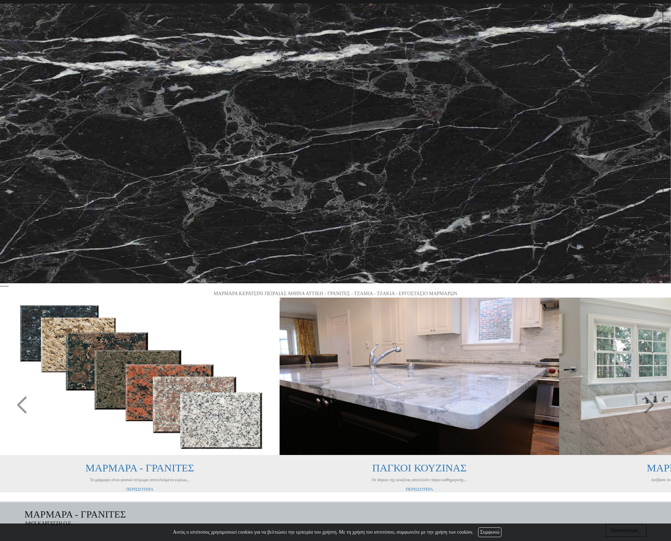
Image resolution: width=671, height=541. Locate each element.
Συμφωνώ (489, 532)
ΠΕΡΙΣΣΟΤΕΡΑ (139, 489)
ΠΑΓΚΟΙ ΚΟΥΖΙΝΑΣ (419, 468)
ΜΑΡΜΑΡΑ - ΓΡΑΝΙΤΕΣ (139, 468)
